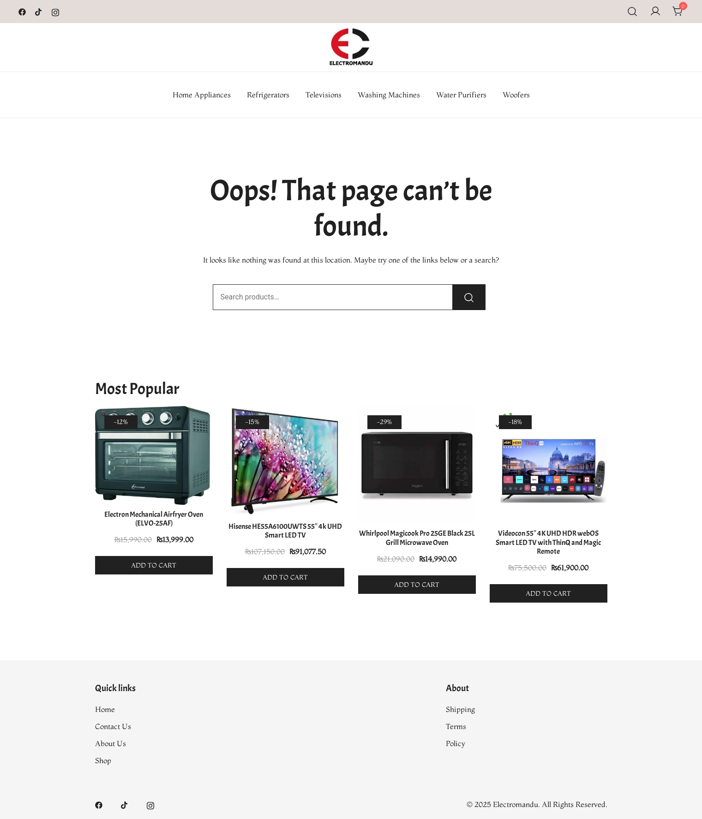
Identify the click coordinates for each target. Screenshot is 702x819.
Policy (455, 743)
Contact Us (113, 726)
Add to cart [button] (153, 565)
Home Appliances (202, 94)
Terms (456, 726)
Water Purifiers (461, 94)
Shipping (460, 709)
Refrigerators (268, 94)
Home (105, 709)
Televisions (324, 94)
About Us (110, 743)
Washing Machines (389, 94)
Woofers (516, 94)
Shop (103, 760)
